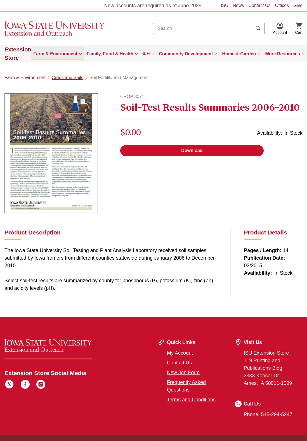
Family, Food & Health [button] (110, 53)
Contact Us (259, 5)
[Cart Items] (299, 28)
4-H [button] (146, 53)
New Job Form (183, 372)
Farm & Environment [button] (55, 53)
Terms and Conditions (191, 399)
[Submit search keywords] (258, 28)
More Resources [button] (282, 53)
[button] (280, 28)
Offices (282, 5)
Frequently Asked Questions (186, 386)
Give (298, 5)
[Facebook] (25, 385)
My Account (180, 353)
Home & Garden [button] (239, 53)
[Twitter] (9, 385)
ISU (224, 5)
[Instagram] (40, 385)
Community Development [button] (186, 53)
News (238, 5)
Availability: (269, 133)
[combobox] (209, 28)
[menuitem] (57, 53)
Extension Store (17, 53)
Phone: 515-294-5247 (268, 414)
